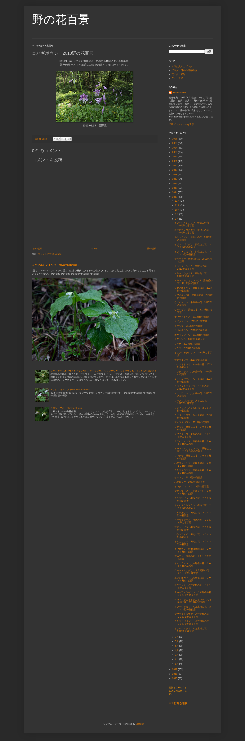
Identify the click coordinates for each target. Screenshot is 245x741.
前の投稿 (151, 248)
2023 (175, 152)
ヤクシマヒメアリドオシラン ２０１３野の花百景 (192, 492)
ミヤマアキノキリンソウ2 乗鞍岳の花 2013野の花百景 (193, 282)
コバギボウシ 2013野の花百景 (190, 330)
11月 (177, 205)
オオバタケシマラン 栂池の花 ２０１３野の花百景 (192, 506)
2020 (175, 165)
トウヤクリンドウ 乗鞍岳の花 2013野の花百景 (191, 267)
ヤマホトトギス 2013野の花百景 (191, 316)
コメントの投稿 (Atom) (49, 254)
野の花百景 (61, 19)
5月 (177, 645)
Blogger (140, 724)
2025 (175, 143)
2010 (175, 678)
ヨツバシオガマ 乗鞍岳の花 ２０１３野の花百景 (192, 442)
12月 (177, 200)
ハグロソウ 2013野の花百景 (189, 482)
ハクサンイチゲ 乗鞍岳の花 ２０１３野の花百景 (192, 464)
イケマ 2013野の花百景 (187, 348)
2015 (175, 188)
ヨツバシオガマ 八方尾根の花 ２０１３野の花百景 (192, 608)
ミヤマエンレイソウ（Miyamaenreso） (56, 264)
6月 (177, 641)
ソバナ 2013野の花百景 (187, 343)
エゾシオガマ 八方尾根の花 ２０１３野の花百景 (192, 579)
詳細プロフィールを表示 (181, 124)
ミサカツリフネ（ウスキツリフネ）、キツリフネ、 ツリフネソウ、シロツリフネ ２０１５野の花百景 (104, 371)
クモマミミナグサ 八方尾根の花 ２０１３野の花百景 (192, 571)
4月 (177, 650)
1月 (177, 663)
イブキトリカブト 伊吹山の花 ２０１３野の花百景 (192, 253)
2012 (175, 669)
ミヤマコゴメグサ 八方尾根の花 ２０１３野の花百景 (192, 622)
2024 (175, 147)
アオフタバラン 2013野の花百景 (191, 422)
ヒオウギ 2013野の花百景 (188, 325)
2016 (175, 183)
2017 (175, 179)
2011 (175, 674)
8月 (177, 218)
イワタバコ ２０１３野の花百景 (191, 486)
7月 (177, 637)
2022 (175, 156)
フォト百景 (177, 78)
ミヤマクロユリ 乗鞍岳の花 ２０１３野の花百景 (192, 471)
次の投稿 (37, 248)
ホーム (94, 248)
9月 (177, 214)
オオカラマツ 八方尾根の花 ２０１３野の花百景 (192, 564)
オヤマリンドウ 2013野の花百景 (191, 334)
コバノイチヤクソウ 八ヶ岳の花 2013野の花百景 (192, 387)
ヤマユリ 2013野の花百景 (188, 477)
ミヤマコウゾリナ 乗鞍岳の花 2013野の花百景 (191, 274)
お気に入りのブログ (182, 66)
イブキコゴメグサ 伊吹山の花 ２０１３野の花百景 (192, 246)
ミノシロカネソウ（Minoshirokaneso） (71, 389)
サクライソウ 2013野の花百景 (190, 360)
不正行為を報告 (178, 703)
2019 (175, 170)
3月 (177, 654)
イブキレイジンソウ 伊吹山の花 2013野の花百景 (192, 224)
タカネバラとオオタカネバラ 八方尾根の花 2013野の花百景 (192, 601)
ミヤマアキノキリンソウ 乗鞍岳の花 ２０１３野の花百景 (192, 450)
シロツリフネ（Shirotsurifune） (67, 408)
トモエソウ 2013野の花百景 (189, 339)
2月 (177, 659)
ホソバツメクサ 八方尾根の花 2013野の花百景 (191, 630)
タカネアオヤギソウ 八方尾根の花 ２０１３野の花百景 (193, 593)
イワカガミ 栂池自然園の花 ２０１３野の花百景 (192, 550)
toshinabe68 (179, 92)
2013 (175, 197)
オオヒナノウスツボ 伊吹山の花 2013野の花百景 (192, 231)
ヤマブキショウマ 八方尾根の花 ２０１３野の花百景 (192, 615)
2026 (175, 138)
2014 (175, 192)
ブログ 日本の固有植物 (184, 70)
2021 (175, 161)
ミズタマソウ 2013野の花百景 (190, 321)
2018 (175, 174)
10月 (177, 209)
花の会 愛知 (178, 74)
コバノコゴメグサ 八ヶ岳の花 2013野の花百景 (191, 402)
